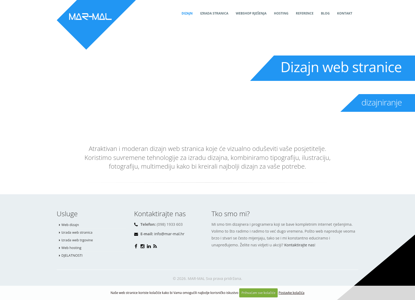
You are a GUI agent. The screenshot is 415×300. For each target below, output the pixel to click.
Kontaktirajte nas (299, 244)
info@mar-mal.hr (169, 233)
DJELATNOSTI (72, 255)
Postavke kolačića (292, 292)
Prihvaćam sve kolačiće (259, 292)
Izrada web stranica (76, 232)
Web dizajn (70, 224)
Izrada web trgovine (77, 240)
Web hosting (71, 247)
